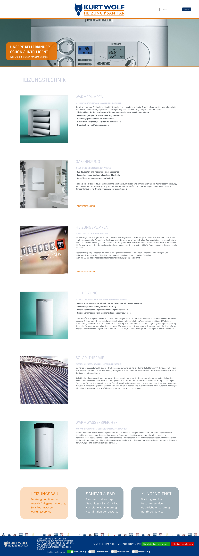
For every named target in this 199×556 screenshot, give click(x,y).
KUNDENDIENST (156, 493)
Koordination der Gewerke (102, 511)
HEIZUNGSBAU (44, 493)
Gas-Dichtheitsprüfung (155, 507)
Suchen (186, 9)
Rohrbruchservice (152, 511)
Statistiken (123, 552)
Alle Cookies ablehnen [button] (182, 544)
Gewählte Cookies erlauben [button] (155, 544)
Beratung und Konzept (100, 499)
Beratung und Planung (44, 499)
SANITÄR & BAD (100, 493)
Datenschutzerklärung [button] (129, 544)
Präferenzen (102, 552)
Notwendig (80, 552)
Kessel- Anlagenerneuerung (48, 503)
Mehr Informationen (86, 206)
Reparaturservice (152, 503)
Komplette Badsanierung (101, 507)
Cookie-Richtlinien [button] (105, 544)
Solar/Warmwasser (42, 507)
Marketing (144, 552)
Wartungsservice (41, 511)
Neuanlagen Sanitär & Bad (102, 503)
